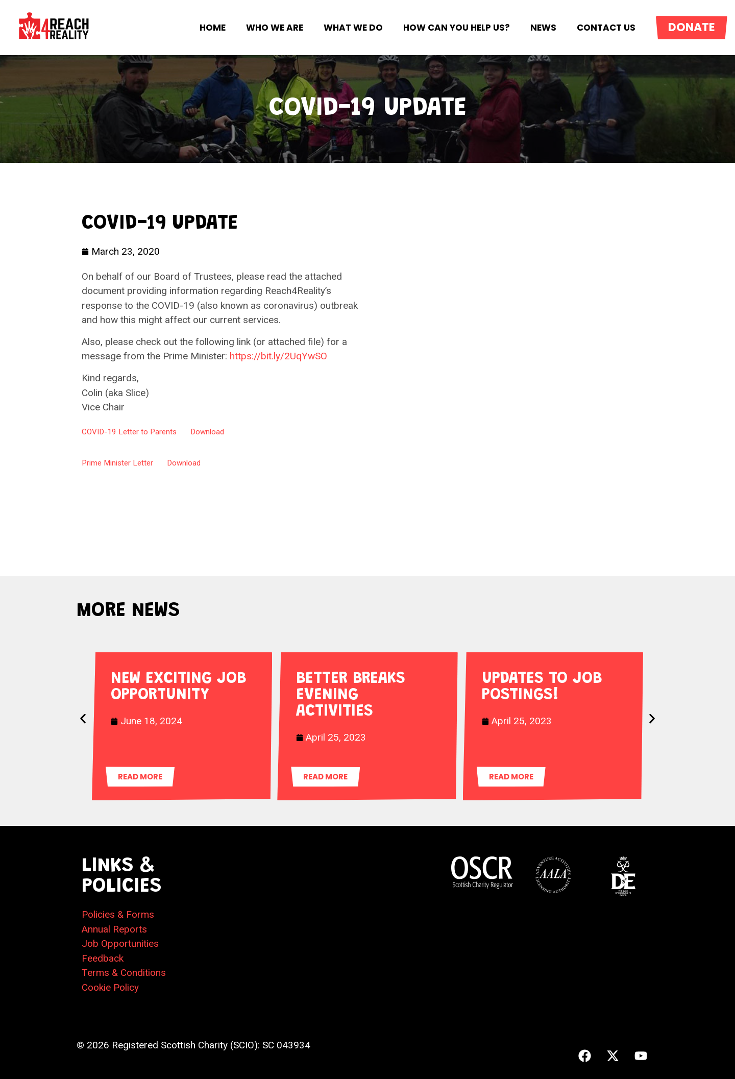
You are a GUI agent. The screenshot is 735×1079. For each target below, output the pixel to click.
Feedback (103, 958)
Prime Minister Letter (117, 463)
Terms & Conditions (124, 972)
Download (207, 431)
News (543, 27)
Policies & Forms (118, 914)
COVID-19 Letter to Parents (129, 431)
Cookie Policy (110, 987)
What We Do (353, 27)
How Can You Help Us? (456, 27)
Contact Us (606, 27)
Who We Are (274, 27)
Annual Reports (114, 929)
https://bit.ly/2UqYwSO (278, 356)
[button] (83, 718)
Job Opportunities (120, 943)
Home (213, 27)
